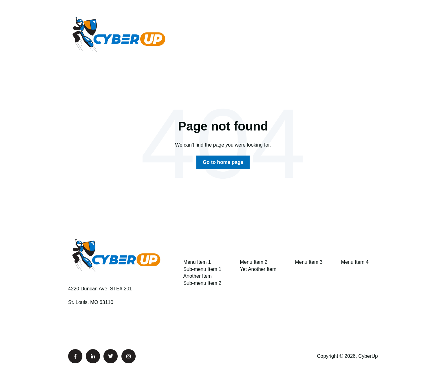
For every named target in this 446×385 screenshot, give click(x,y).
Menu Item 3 (308, 262)
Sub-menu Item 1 (202, 269)
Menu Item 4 (355, 262)
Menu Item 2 (254, 262)
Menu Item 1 (197, 262)
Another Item (197, 276)
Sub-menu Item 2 (202, 283)
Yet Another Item (258, 269)
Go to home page (223, 162)
